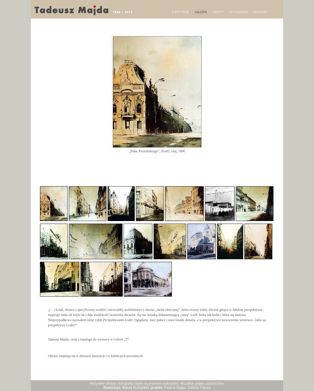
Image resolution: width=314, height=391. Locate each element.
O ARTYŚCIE (180, 12)
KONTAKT (260, 12)
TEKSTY (218, 12)
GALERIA (201, 12)
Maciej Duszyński (135, 388)
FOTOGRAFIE (239, 12)
